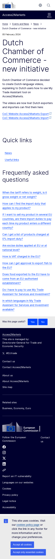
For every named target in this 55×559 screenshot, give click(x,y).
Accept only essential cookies (28, 552)
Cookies (6, 488)
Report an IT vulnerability (16, 476)
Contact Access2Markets (16, 367)
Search (48, 5)
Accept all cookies (22, 544)
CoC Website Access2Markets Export (25, 113)
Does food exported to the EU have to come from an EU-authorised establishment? (26, 279)
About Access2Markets (15, 381)
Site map (7, 387)
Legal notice (9, 501)
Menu (49, 15)
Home (5, 24)
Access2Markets (11, 334)
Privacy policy (10, 494)
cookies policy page (27, 524)
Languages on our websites (17, 482)
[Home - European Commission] (23, 427)
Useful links (12, 159)
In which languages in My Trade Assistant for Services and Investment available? (25, 305)
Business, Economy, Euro (16, 408)
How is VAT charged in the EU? (21, 256)
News (8, 153)
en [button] (40, 5)
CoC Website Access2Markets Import (25, 117)
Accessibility (9, 507)
